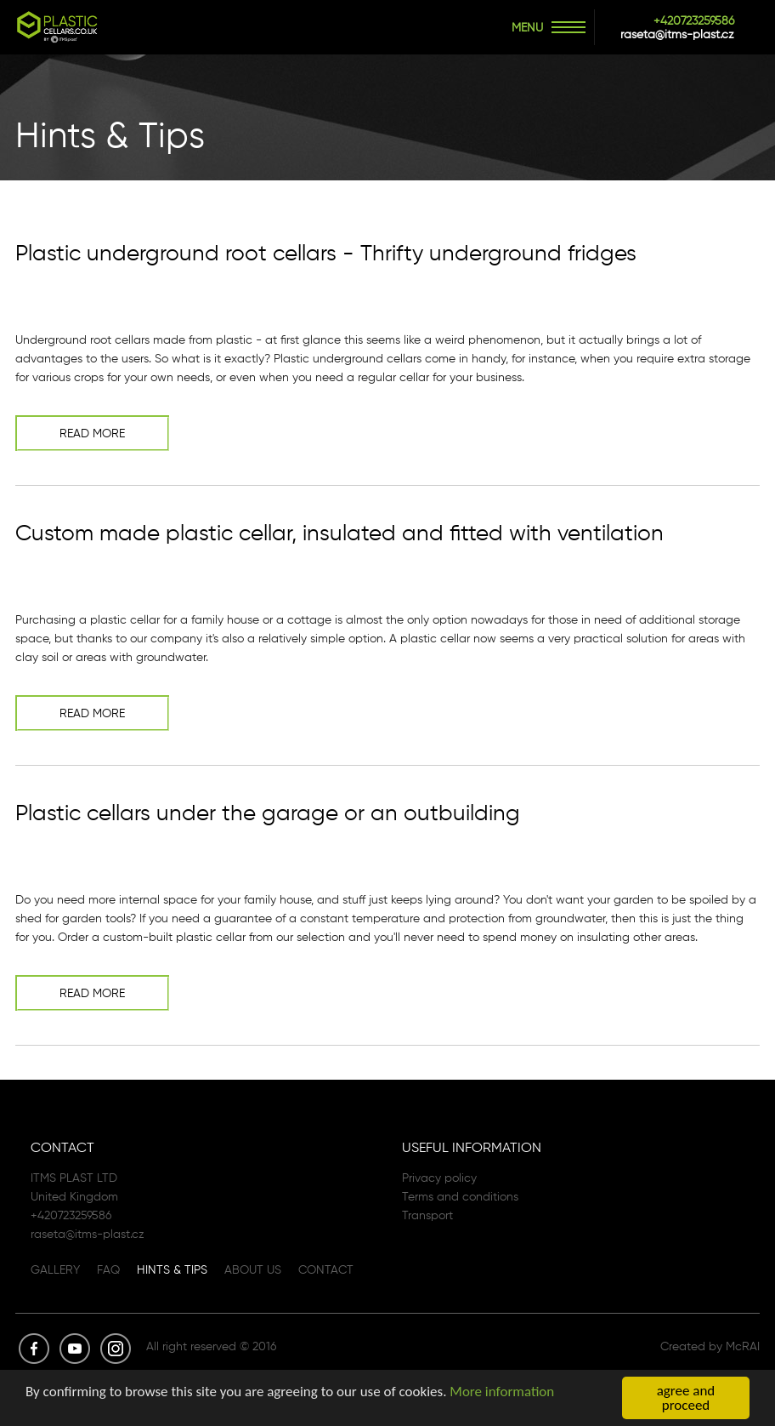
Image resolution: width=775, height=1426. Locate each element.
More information (502, 1393)
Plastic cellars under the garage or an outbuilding (267, 812)
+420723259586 (693, 20)
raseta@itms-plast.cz (677, 34)
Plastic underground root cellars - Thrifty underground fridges (325, 252)
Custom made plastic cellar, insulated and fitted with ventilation (339, 532)
